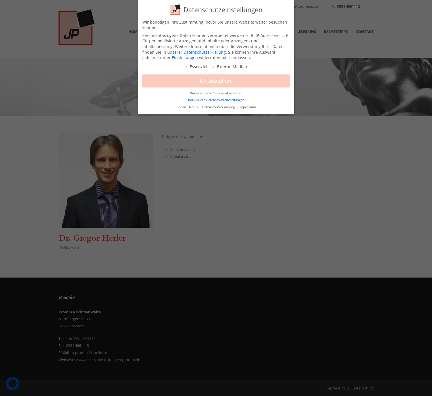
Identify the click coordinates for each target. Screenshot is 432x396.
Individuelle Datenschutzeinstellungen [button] (216, 98)
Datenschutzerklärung (204, 49)
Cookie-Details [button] (187, 105)
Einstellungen (185, 55)
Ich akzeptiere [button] (216, 78)
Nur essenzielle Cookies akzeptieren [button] (216, 91)
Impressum (247, 105)
